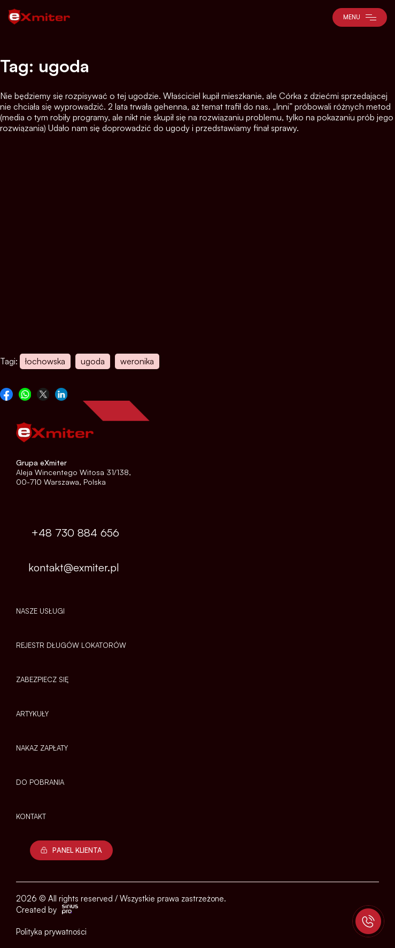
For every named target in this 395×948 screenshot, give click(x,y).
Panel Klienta (71, 850)
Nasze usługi (40, 611)
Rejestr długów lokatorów (71, 645)
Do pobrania (40, 782)
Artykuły (32, 713)
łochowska (45, 361)
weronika (137, 361)
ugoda (93, 361)
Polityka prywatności (51, 932)
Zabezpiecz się (42, 679)
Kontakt (31, 816)
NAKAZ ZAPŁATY (42, 748)
